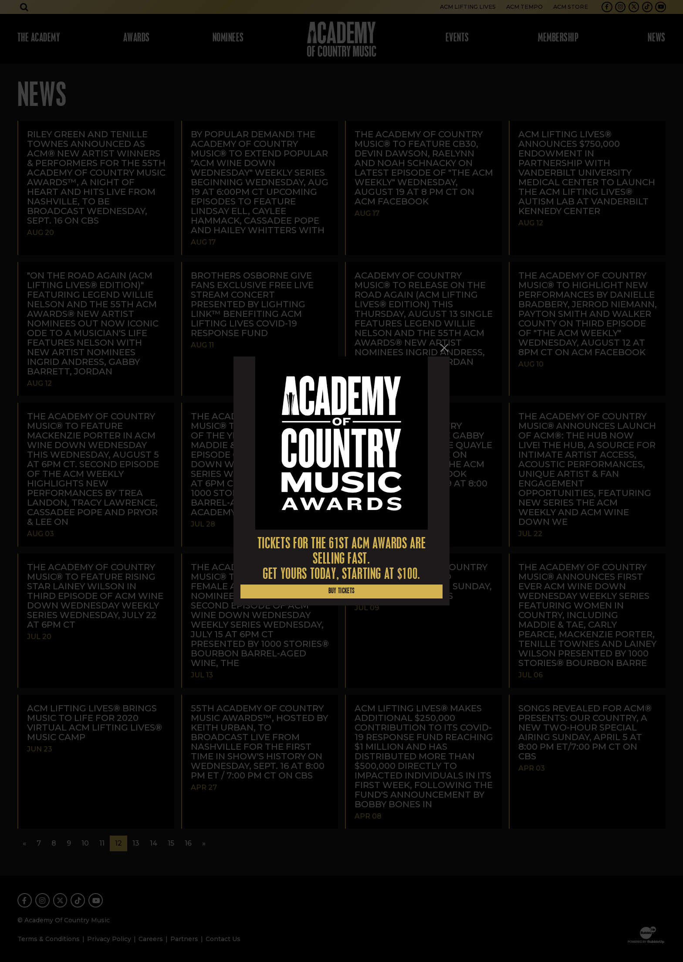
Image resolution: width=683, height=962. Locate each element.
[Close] (444, 348)
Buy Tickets (341, 591)
